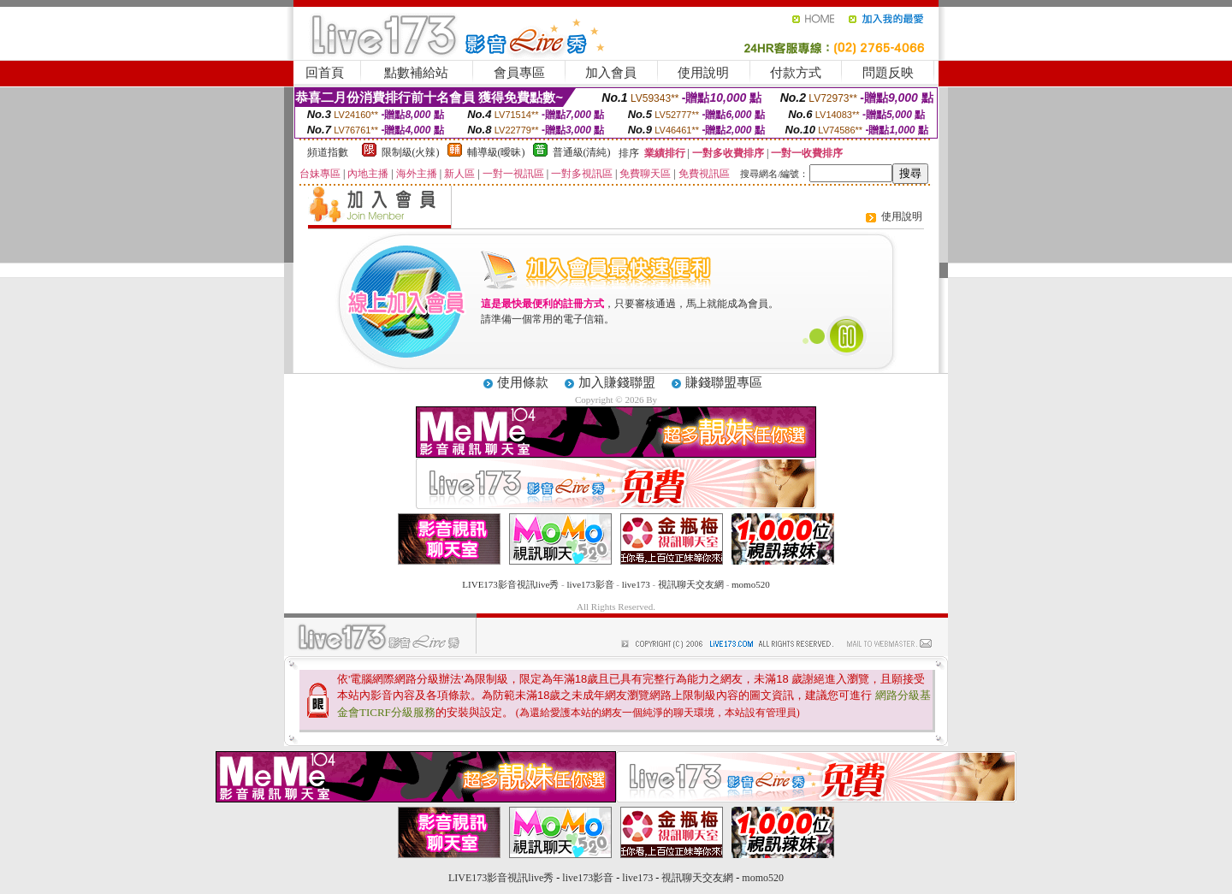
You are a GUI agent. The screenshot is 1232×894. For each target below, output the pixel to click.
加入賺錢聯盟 (616, 382)
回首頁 (324, 73)
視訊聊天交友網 (691, 584)
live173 (636, 584)
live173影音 (590, 584)
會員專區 (519, 73)
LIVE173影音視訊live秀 (510, 584)
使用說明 (703, 73)
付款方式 (795, 73)
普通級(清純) (582, 152)
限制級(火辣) (411, 152)
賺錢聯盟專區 (723, 382)
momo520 (751, 584)
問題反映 (888, 73)
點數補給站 (416, 73)
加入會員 (611, 73)
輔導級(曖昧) (496, 152)
